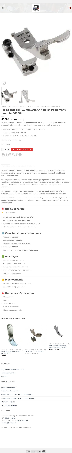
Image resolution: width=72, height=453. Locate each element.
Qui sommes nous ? (8, 387)
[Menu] (2, 8)
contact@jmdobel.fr (8, 423)
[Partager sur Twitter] (9, 154)
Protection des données (10, 391)
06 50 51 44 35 (22, 420)
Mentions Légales (8, 402)
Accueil (4, 107)
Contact (4, 376)
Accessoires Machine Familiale (21, 107)
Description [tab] (5, 166)
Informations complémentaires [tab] (23, 166)
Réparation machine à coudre (12, 369)
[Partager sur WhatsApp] (3, 154)
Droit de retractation (9, 405)
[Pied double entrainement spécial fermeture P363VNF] (60, 332)
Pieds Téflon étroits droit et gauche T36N (10, 352)
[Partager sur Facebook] (6, 154)
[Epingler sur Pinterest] (16, 154)
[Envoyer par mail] (13, 154)
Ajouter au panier (22, 149)
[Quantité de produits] (5, 149)
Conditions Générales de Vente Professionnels (18, 398)
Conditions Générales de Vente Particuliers (17, 394)
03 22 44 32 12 (10, 418)
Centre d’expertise (8, 373)
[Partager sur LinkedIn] (20, 154)
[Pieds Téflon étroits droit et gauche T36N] (12, 335)
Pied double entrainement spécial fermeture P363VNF (58, 346)
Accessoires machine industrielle (48, 107)
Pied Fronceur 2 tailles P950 (34, 351)
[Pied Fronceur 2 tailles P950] (36, 335)
